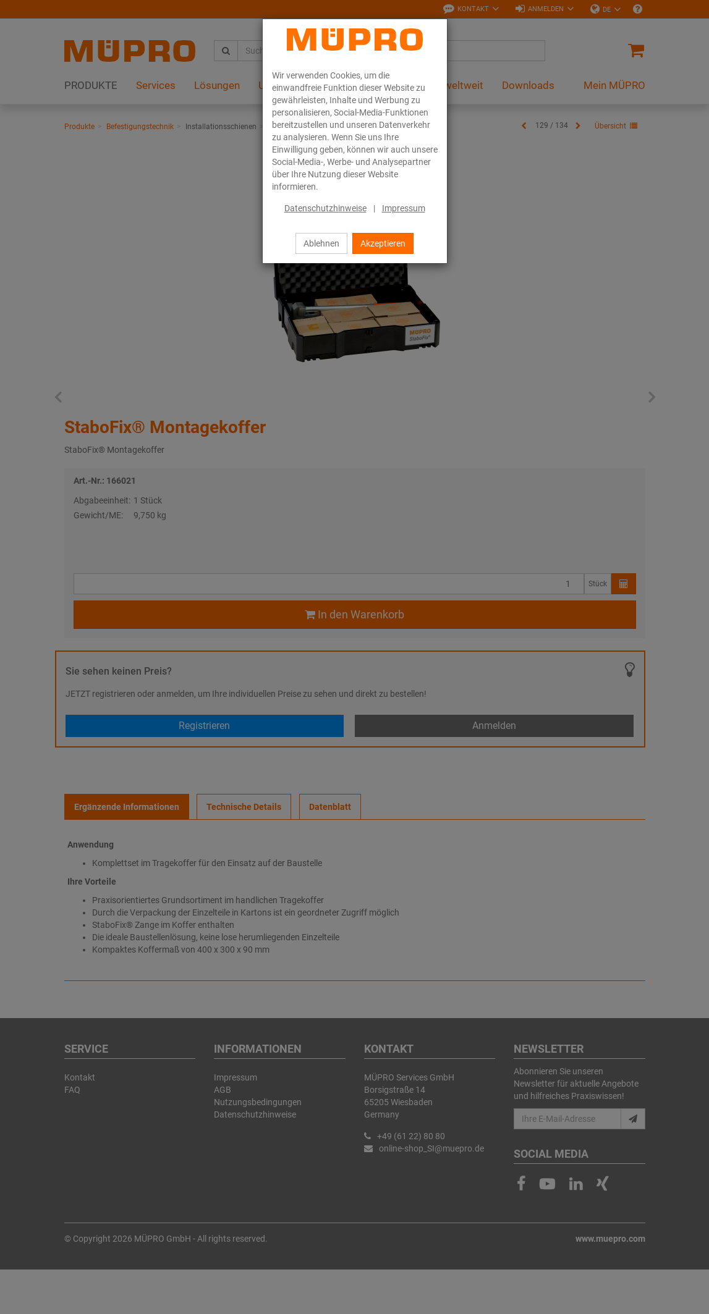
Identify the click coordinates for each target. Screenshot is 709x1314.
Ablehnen (321, 243)
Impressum (403, 208)
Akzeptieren (382, 243)
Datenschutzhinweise (325, 208)
